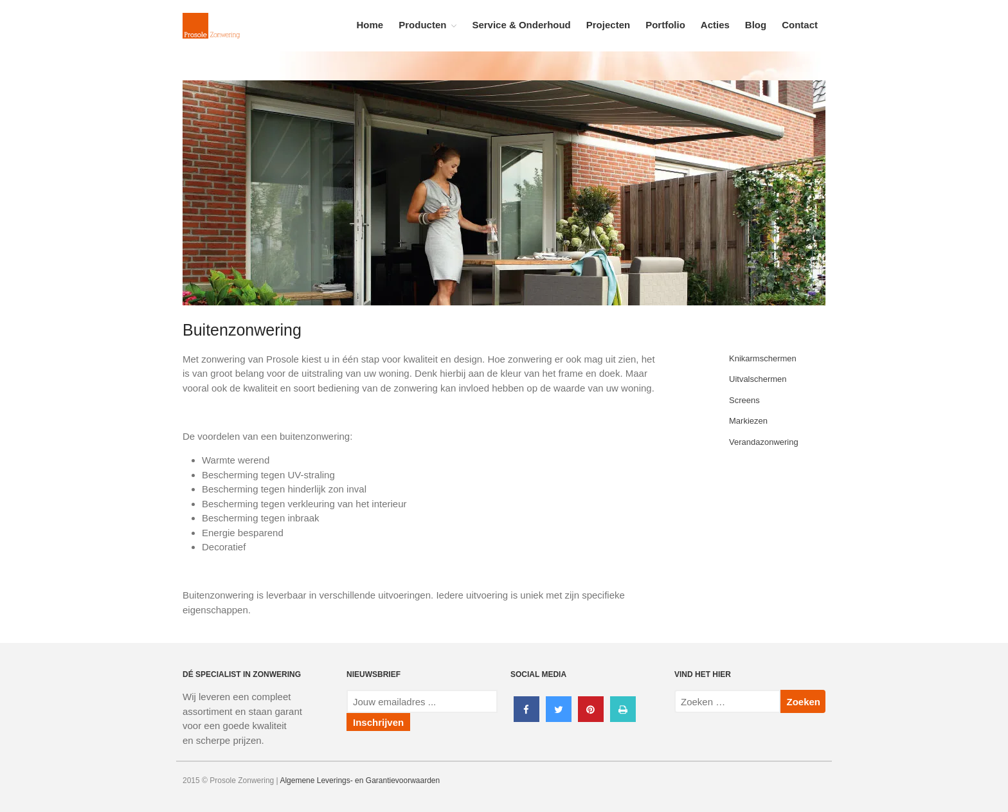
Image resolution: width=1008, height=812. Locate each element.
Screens (744, 400)
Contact (800, 24)
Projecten (608, 24)
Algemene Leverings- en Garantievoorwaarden (360, 780)
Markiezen (748, 421)
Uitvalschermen (758, 379)
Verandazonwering (763, 442)
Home (370, 24)
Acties (715, 24)
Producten (422, 24)
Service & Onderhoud (521, 24)
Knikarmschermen (763, 358)
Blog (755, 24)
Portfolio (665, 24)
